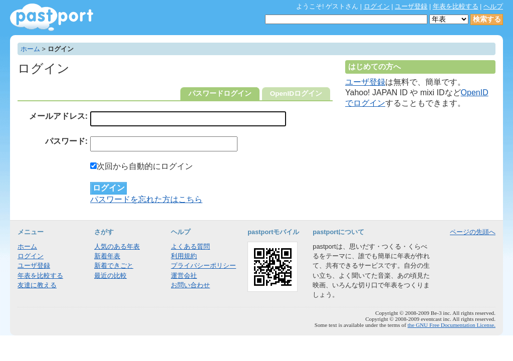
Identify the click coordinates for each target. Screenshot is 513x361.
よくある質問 (190, 246)
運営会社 (184, 275)
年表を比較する (455, 6)
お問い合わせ (190, 285)
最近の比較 (110, 275)
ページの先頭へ (472, 232)
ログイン (377, 6)
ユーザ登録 (411, 6)
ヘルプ (493, 6)
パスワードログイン (219, 93)
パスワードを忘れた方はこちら (146, 199)
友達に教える (37, 285)
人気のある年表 (117, 246)
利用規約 (184, 256)
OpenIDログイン (296, 93)
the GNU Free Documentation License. (451, 325)
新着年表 (107, 256)
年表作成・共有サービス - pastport (51, 17)
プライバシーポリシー (203, 265)
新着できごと (113, 265)
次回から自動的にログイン (141, 166)
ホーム (30, 49)
